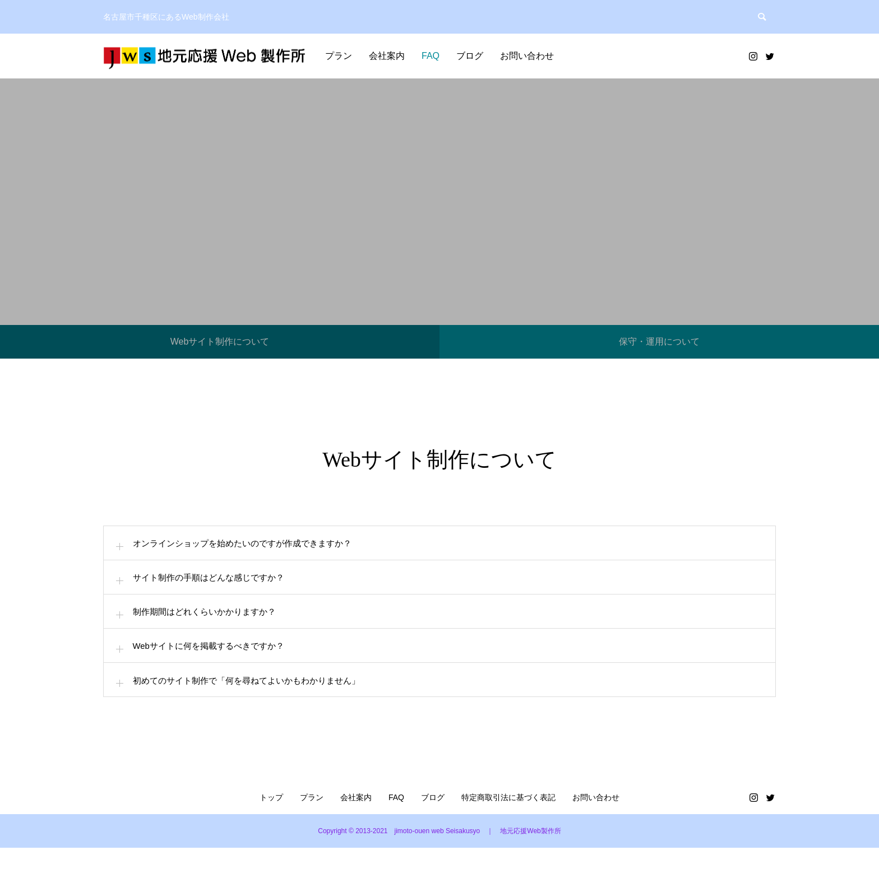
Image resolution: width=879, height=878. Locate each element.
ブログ (469, 56)
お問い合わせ (527, 56)
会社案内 (387, 56)
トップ (271, 827)
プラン (338, 56)
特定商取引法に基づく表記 (508, 827)
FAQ (431, 56)
